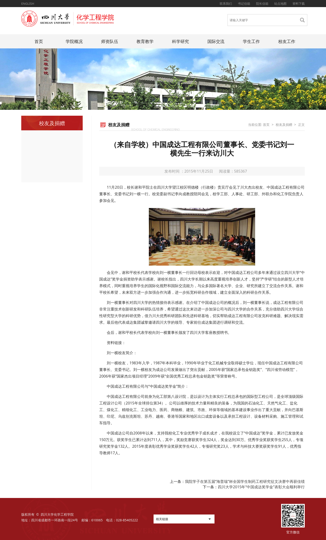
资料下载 (298, 3)
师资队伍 (109, 41)
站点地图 (280, 3)
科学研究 (180, 41)
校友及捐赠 (284, 124)
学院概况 (74, 41)
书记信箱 (244, 3)
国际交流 (215, 41)
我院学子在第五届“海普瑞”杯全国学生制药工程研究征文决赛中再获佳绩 (245, 481)
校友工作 (286, 41)
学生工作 (251, 41)
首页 (38, 41)
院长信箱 (262, 3)
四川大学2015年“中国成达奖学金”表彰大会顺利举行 (261, 486)
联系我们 (226, 3)
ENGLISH (27, 3)
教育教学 (145, 41)
